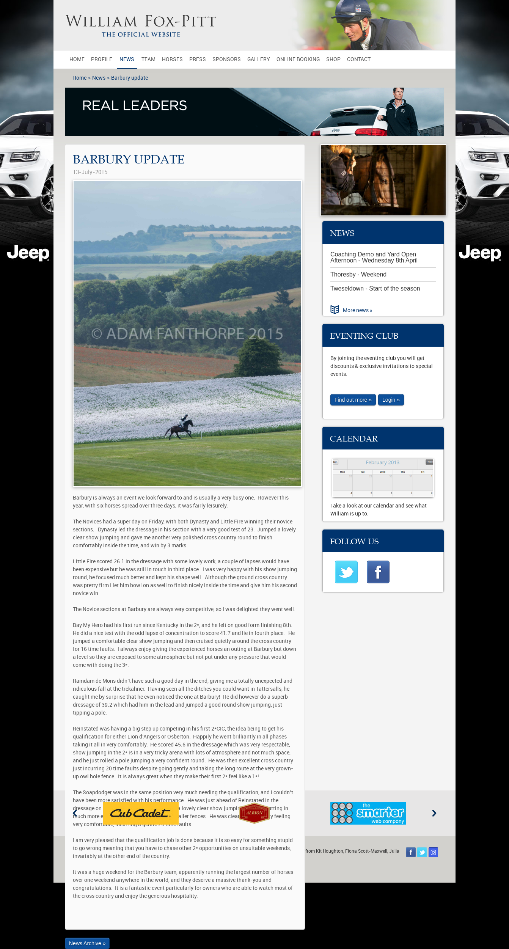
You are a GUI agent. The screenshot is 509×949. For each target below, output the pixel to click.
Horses (172, 59)
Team (148, 59)
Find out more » (353, 400)
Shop (333, 59)
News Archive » (87, 943)
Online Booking (298, 59)
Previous (74, 813)
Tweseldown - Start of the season (375, 288)
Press (197, 59)
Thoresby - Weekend (358, 274)
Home (77, 59)
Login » (391, 400)
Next (434, 813)
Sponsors (226, 59)
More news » (357, 310)
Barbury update (129, 78)
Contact (359, 59)
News (126, 59)
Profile (101, 59)
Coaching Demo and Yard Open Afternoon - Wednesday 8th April (374, 257)
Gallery (258, 59)
